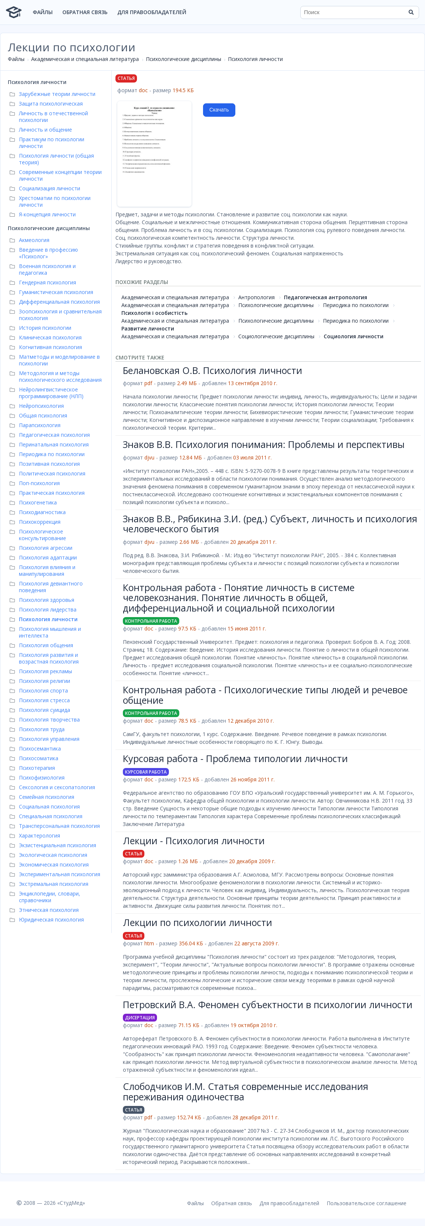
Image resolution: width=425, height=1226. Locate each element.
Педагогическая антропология (325, 297)
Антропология (256, 297)
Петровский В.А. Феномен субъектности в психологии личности (267, 1004)
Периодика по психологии (356, 305)
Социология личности (353, 336)
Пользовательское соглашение (366, 1203)
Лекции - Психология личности (194, 840)
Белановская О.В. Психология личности (212, 370)
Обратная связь (85, 12)
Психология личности (255, 58)
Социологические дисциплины (276, 336)
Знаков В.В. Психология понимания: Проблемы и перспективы (264, 444)
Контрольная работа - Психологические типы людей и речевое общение (265, 694)
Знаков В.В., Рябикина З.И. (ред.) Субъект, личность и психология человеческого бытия (270, 523)
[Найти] (411, 12)
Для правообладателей (151, 12)
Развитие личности (147, 328)
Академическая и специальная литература (85, 58)
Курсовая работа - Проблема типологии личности (235, 758)
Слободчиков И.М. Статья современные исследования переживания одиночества (245, 1091)
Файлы (43, 12)
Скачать (219, 110)
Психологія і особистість (154, 312)
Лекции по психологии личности (197, 922)
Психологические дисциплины (183, 58)
